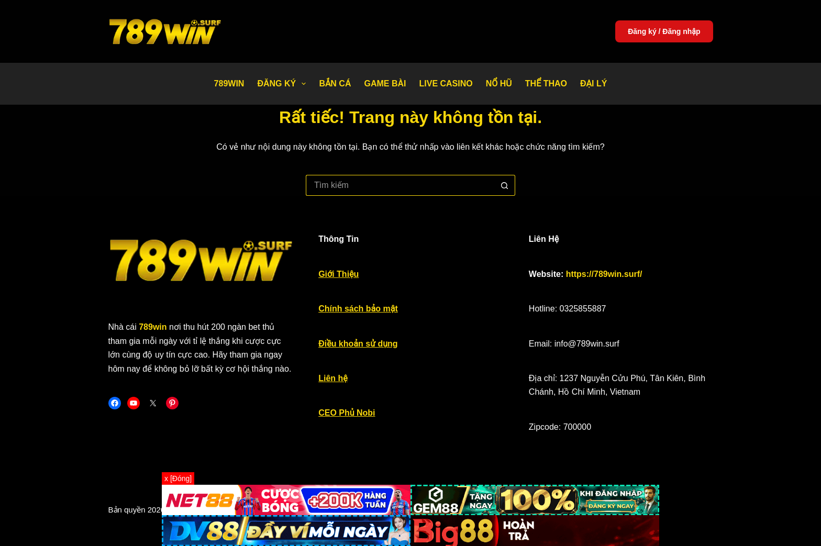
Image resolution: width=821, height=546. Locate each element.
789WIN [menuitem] (229, 83)
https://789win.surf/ (604, 274)
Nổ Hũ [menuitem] (499, 83)
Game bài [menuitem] (385, 83)
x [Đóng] (178, 478)
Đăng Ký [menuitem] (283, 83)
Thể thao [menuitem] (546, 83)
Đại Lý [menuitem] (593, 83)
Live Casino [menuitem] (445, 83)
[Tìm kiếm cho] (400, 185)
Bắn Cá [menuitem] (335, 83)
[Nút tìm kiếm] (504, 185)
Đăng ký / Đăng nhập (664, 31)
